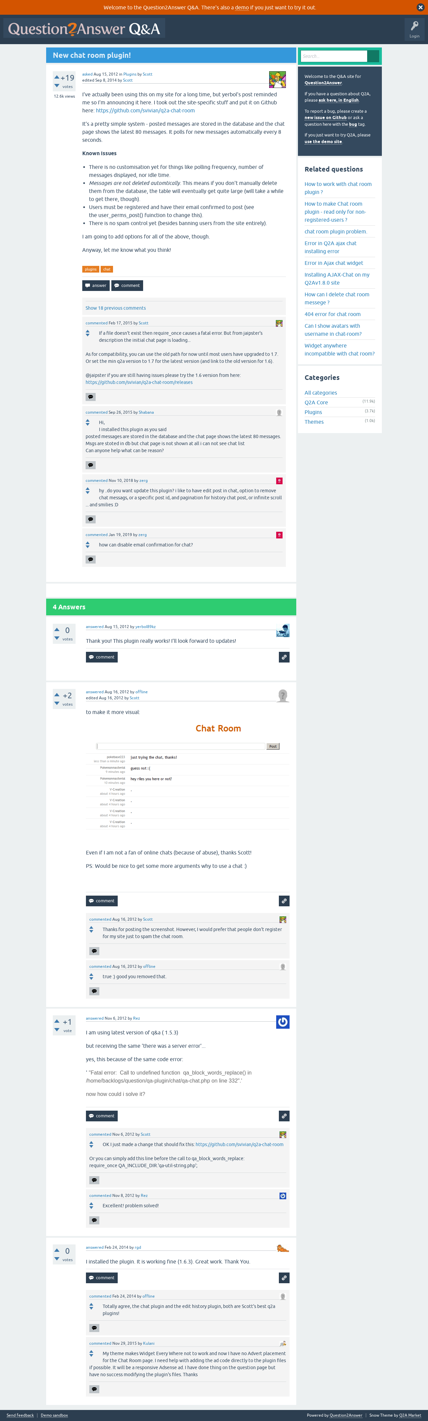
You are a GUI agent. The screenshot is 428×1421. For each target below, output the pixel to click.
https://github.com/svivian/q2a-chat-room (145, 110)
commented (97, 323)
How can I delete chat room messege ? (337, 298)
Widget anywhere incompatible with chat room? (339, 349)
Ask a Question (330, 32)
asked (87, 74)
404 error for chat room (333, 314)
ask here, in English (339, 100)
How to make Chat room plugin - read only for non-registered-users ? (335, 212)
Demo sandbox (54, 1415)
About (374, 32)
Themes (314, 422)
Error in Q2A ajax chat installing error (330, 247)
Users (302, 32)
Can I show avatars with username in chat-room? (333, 330)
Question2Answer (323, 82)
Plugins (129, 74)
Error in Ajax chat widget (334, 263)
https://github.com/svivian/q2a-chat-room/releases (139, 382)
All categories (321, 393)
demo (242, 7)
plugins (91, 269)
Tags (281, 32)
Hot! (230, 32)
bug (353, 124)
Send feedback (20, 1415)
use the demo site (323, 141)
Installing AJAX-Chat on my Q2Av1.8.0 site (337, 279)
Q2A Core (316, 402)
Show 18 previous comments (116, 308)
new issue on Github (326, 117)
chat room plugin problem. (336, 231)
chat (106, 269)
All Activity (180, 32)
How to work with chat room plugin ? (338, 188)
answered (95, 626)
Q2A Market (410, 1415)
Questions (207, 32)
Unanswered (255, 32)
